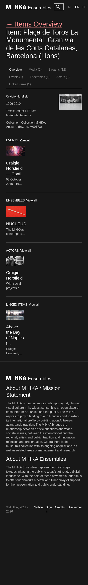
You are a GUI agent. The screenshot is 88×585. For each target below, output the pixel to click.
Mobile (38, 507)
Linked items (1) (20, 84)
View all (25, 140)
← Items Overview (34, 24)
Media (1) (35, 69)
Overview (15, 69)
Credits (60, 507)
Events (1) (16, 77)
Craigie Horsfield (17, 96)
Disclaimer (75, 507)
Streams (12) (57, 69)
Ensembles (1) (40, 77)
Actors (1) (63, 77)
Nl (70, 7)
